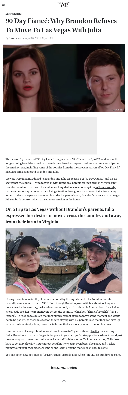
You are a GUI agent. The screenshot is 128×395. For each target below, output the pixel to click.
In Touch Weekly (105, 187)
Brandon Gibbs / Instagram (110, 291)
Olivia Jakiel (15, 38)
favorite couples (71, 163)
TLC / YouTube (117, 110)
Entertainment (13, 14)
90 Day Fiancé (94, 178)
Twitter (95, 331)
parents (76, 183)
